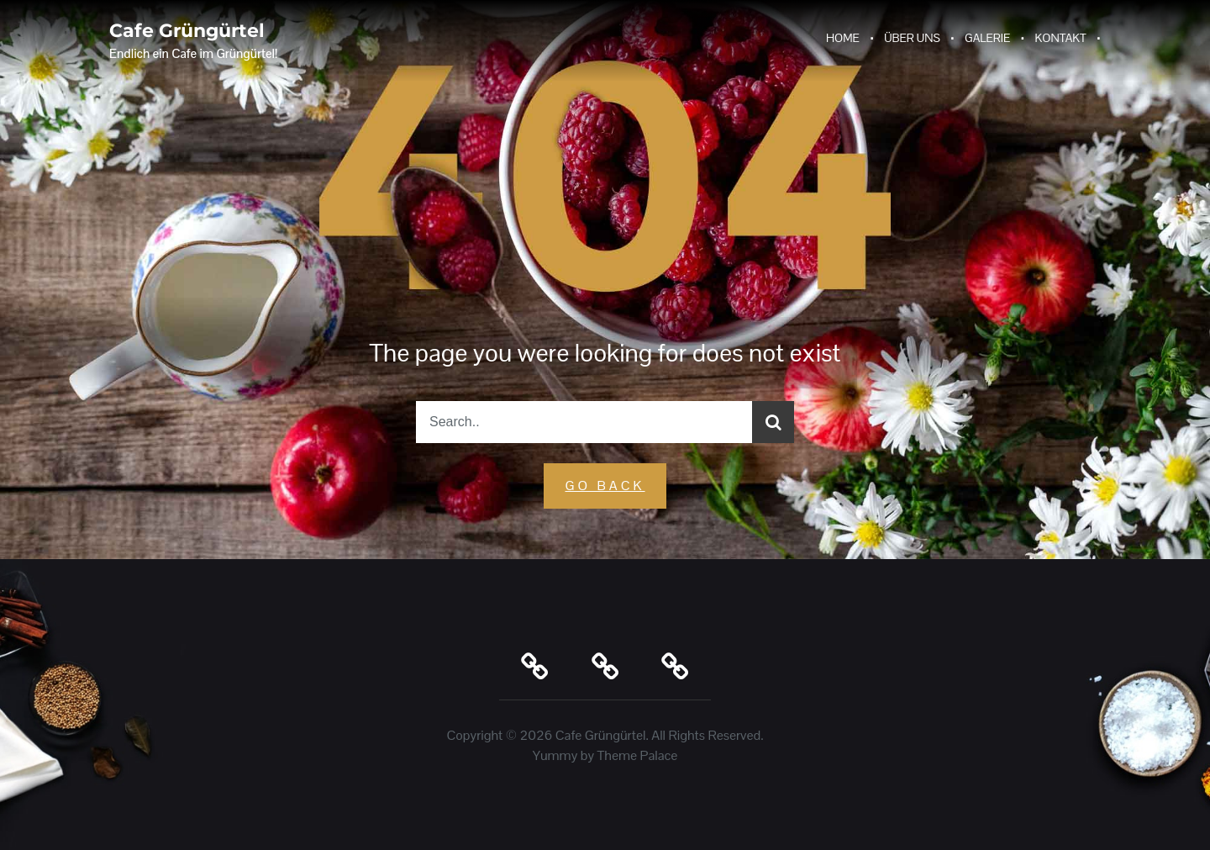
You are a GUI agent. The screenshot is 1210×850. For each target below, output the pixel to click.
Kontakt (1060, 37)
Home (843, 37)
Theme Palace (637, 755)
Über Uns (912, 37)
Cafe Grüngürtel (187, 30)
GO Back (604, 485)
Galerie (987, 37)
